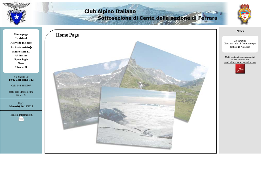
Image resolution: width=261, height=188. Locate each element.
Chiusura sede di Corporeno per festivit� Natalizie (240, 43)
